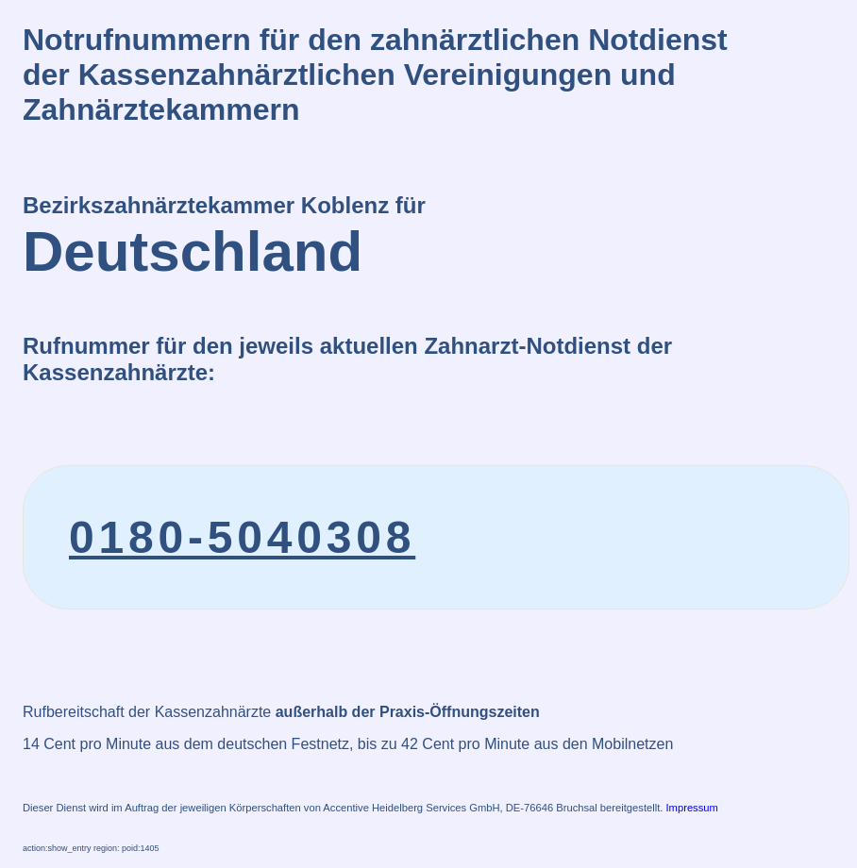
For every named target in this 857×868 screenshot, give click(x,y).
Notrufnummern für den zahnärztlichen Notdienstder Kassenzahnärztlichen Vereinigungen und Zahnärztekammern (375, 74)
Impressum (692, 807)
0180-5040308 (242, 537)
